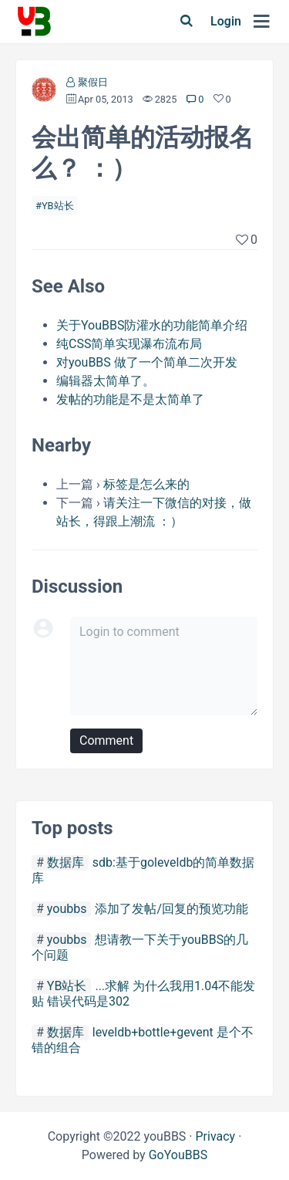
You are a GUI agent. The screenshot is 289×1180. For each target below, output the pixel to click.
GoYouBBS (178, 1155)
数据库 (65, 862)
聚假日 (93, 82)
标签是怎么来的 (146, 484)
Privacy (215, 1136)
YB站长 (58, 205)
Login (225, 21)
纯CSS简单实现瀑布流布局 (129, 343)
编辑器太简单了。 (105, 381)
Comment (106, 740)
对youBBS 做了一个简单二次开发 (146, 362)
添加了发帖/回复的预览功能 (171, 908)
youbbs (67, 908)
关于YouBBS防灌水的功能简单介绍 (151, 325)
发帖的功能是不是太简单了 (130, 399)
